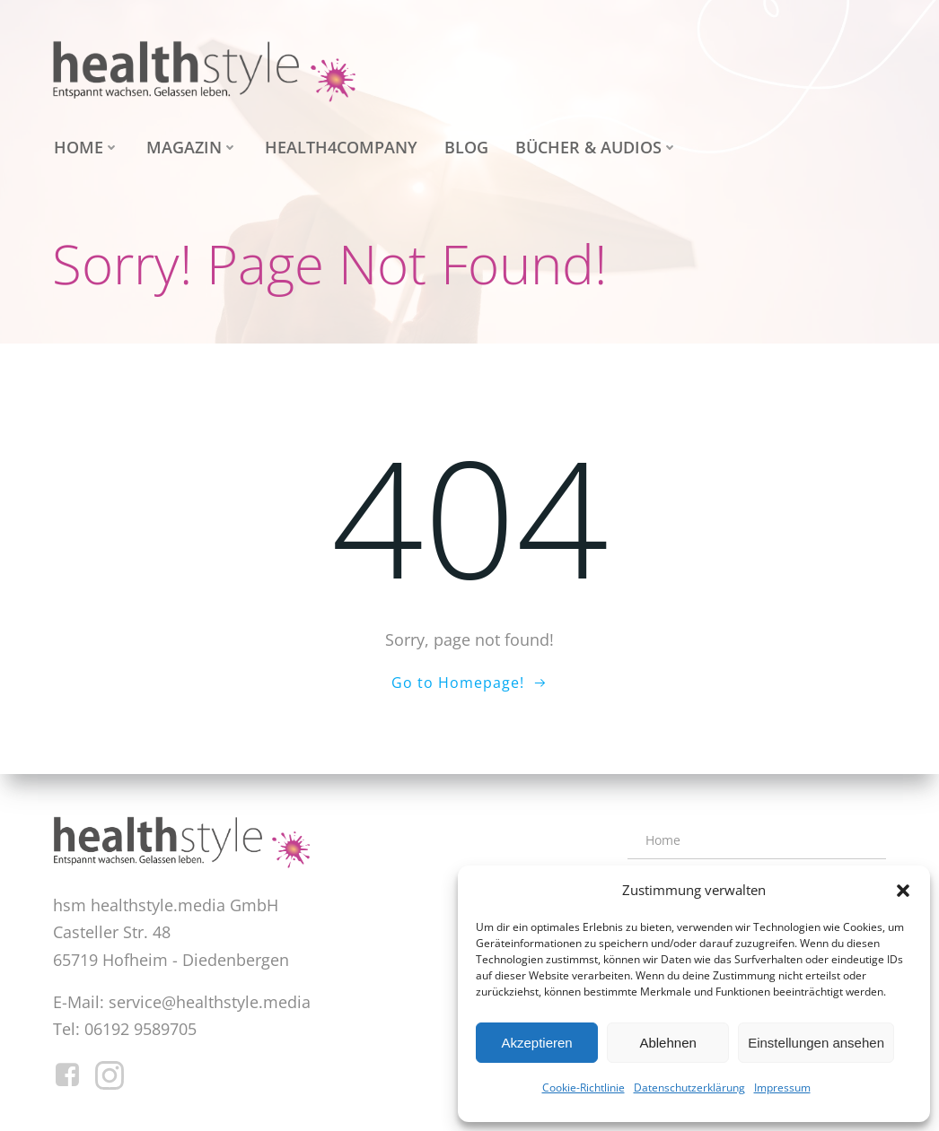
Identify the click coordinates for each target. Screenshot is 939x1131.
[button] (903, 891)
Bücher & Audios (594, 146)
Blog (465, 146)
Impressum (782, 1087)
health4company (339, 146)
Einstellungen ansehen (816, 1042)
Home (85, 146)
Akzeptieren (536, 1042)
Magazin (190, 146)
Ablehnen (667, 1042)
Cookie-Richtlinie (583, 1087)
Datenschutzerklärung (689, 1087)
